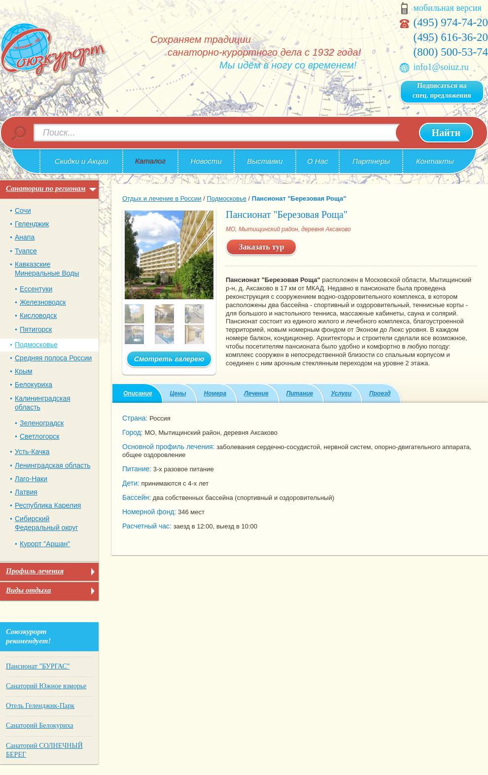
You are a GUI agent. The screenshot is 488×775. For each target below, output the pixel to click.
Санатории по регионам (46, 188)
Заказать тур (261, 247)
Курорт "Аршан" (45, 544)
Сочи (23, 210)
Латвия (26, 492)
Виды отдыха (28, 590)
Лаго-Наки (31, 479)
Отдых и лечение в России (162, 198)
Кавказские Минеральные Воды (47, 268)
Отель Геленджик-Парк (40, 705)
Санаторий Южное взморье (46, 686)
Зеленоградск (42, 423)
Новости (205, 161)
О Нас (317, 161)
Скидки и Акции (81, 161)
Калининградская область (42, 402)
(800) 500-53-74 (451, 52)
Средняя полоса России (53, 358)
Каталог (150, 161)
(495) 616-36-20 (451, 37)
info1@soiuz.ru (441, 67)
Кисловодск (38, 315)
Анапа (25, 237)
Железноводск (43, 302)
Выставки (264, 161)
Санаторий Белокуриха (39, 725)
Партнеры (371, 161)
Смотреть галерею (169, 359)
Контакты (435, 161)
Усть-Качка (32, 452)
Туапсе (26, 251)
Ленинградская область (53, 465)
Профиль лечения (35, 571)
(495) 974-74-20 (451, 22)
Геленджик (32, 224)
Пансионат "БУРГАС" (38, 666)
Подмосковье (36, 345)
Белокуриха (33, 384)
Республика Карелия (48, 505)
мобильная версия (448, 8)
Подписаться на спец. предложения (442, 90)
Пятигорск (36, 329)
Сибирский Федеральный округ (46, 523)
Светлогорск (39, 436)
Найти (446, 132)
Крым (24, 371)
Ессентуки (36, 289)
